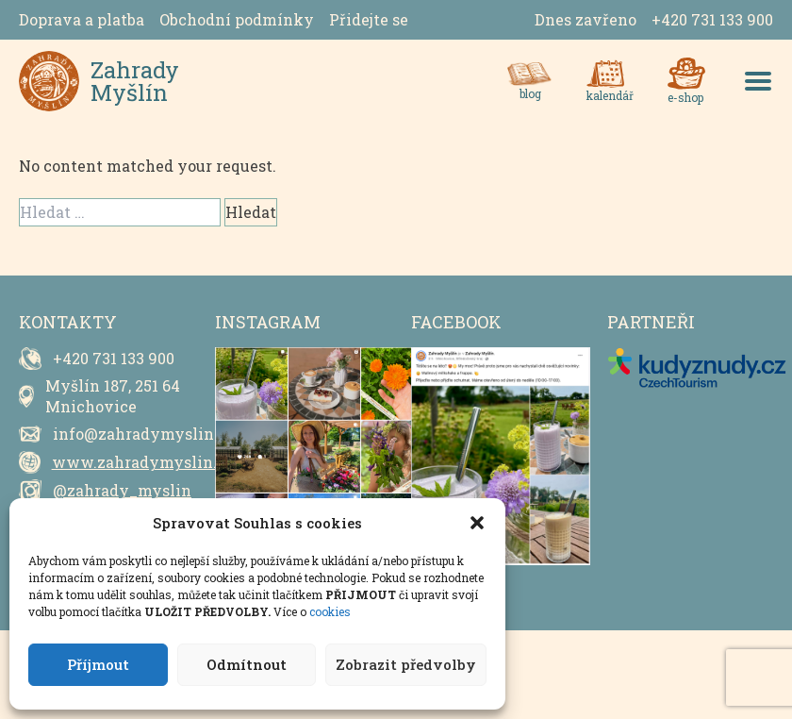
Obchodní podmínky (236, 19)
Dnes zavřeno (585, 19)
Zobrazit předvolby (406, 664)
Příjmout (98, 664)
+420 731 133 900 (712, 19)
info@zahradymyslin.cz (144, 433)
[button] (477, 522)
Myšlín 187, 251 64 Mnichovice (112, 396)
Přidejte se (368, 19)
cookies (330, 611)
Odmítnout (246, 664)
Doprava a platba (81, 19)
